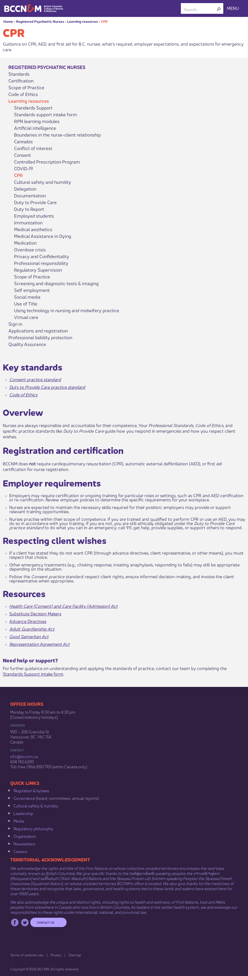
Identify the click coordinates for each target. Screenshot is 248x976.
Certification (20, 80)
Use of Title (25, 303)
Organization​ (24, 836)
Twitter (24, 922)
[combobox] (200, 9)
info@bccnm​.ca (24, 756)
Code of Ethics (23, 94)
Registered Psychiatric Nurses (40, 21)
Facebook (14, 922)
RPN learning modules (37, 121)
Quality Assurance (27, 344)
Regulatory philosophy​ (33, 828)
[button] (219, 9)
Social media (27, 296)
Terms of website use (26, 954)
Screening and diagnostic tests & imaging (56, 283)
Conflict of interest (33, 148)
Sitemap (75, 954)
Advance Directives (27, 621)
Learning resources (82, 21)
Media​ (18, 821)
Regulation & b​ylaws (31, 790)
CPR (104, 21)
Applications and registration (38, 330)
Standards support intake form (45, 114)
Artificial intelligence (35, 127)
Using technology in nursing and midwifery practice (66, 310)
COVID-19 (23, 168)
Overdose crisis (30, 249)
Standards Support (33, 107)
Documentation (30, 195)
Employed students (34, 215)
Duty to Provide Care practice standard (47, 386)
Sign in (15, 323)
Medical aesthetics (33, 229)
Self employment (32, 290)
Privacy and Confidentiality (41, 256)
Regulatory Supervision (38, 269)
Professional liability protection (40, 337)
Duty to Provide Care (35, 202)
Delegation (25, 188)
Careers (20, 851)
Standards (18, 73)
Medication (25, 242)
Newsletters (24, 843)
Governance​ (24, 798)
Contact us (45, 922)
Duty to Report (29, 209)
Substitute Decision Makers (35, 613)
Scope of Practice (26, 87)
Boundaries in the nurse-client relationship (57, 134)
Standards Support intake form (33, 673)
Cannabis (23, 141)
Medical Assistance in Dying (42, 236)
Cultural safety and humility (42, 181)
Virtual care (26, 317)
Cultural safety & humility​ (35, 805)
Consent (22, 154)
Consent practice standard (35, 379)
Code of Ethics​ (23, 394)
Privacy (56, 954)
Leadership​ (23, 813)
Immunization (28, 222)
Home (8, 21)
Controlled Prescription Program (47, 161)
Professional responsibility (41, 263)
